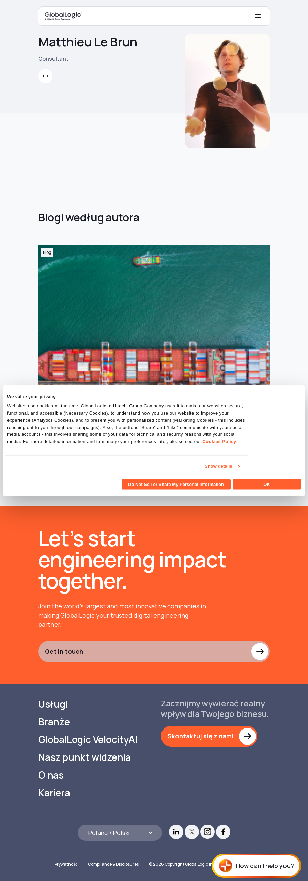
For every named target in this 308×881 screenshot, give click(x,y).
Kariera (54, 792)
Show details (218, 466)
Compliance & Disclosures (113, 864)
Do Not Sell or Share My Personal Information (176, 484)
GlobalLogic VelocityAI (87, 739)
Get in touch (64, 651)
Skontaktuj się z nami (200, 736)
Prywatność (66, 864)
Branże (54, 722)
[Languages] (120, 833)
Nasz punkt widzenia (84, 757)
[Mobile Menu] (258, 16)
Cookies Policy (219, 441)
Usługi (53, 704)
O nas (51, 775)
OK (266, 484)
